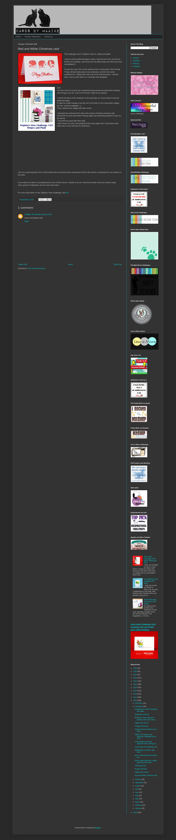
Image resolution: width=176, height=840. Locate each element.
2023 (135, 678)
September (139, 783)
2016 (135, 700)
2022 (135, 681)
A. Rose (27, 214)
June (137, 792)
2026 (135, 668)
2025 (135, 671)
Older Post (118, 264)
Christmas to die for (142, 714)
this (67, 193)
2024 (135, 675)
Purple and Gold (141, 769)
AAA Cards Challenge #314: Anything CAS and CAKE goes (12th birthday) (143, 627)
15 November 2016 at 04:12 (41, 214)
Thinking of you (140, 766)
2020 (135, 687)
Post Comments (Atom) (36, 268)
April (137, 799)
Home (18, 37)
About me (48, 37)
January (138, 808)
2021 (135, 684)
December (139, 703)
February (138, 805)
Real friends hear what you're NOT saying (150, 602)
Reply (26, 221)
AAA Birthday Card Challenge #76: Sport (151, 581)
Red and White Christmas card (146, 775)
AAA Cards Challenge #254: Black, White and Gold (150, 560)
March (137, 802)
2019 (135, 691)
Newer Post (23, 264)
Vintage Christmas (141, 726)
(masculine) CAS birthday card (146, 747)
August (138, 786)
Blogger (98, 828)
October (138, 779)
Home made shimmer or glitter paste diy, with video (146, 761)
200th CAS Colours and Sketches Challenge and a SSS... (145, 737)
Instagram (136, 66)
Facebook (136, 61)
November (139, 706)
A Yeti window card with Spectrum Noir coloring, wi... (146, 743)
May (137, 795)
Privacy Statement (32, 37)
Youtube (136, 58)
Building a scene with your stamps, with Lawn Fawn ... (146, 719)
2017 (135, 697)
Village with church (141, 723)
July (137, 789)
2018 (135, 694)
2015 (135, 812)
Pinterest (136, 64)
